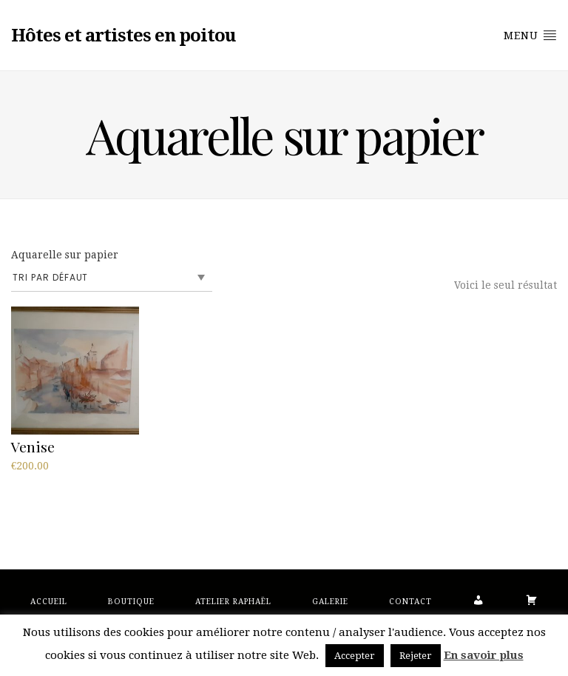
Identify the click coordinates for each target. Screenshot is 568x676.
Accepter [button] (354, 655)
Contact (410, 601)
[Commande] (111, 278)
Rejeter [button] (415, 655)
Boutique (131, 601)
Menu (530, 34)
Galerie (330, 601)
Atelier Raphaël (233, 601)
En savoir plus (484, 655)
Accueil (48, 601)
